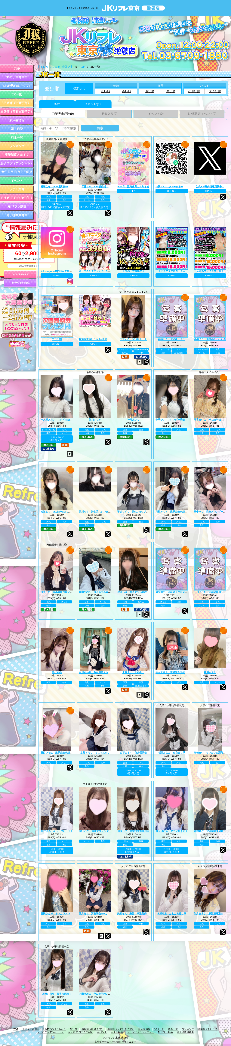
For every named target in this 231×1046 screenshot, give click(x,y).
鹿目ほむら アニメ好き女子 (172, 831)
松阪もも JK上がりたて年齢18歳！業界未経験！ (68, 511)
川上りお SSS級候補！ (209, 592)
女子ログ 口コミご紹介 (17, 172)
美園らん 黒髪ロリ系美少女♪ (133, 913)
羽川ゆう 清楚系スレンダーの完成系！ (101, 511)
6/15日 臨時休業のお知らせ (133, 186)
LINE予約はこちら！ (17, 85)
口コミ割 (57, 339)
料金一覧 (17, 137)
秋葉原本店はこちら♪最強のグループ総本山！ (104, 339)
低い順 (105, 91)
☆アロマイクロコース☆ (171, 271)
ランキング (16, 146)
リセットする (93, 104)
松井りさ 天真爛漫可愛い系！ (58, 592)
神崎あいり (133, 419)
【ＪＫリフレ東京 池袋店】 (55, 66)
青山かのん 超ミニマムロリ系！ (97, 592)
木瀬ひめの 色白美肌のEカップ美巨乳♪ (101, 993)
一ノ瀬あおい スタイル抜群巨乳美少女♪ (63, 419)
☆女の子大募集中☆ (133, 271)
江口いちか (95, 419)
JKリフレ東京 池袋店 (21, 283)
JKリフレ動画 (17, 206)
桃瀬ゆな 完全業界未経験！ (210, 831)
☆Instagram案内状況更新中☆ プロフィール (65, 271)
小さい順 (194, 91)
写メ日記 (17, 129)
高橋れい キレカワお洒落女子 (211, 752)
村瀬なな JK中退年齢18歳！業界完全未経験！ (67, 186)
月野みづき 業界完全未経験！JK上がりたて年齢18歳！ (186, 511)
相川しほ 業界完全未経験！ (133, 592)
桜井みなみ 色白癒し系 (171, 752)
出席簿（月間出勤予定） (16, 111)
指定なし (79, 88)
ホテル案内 (16, 189)
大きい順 (215, 91)
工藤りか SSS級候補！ (95, 186)
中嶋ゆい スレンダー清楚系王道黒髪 (176, 419)
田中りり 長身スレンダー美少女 (212, 511)
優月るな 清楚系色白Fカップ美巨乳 (99, 913)
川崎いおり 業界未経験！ (56, 993)
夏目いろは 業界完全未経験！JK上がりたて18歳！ (69, 752)
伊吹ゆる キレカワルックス (57, 831)
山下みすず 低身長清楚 (133, 752)
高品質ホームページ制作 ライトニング (115, 1041)
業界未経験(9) (63, 113)
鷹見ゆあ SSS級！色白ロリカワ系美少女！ (180, 592)
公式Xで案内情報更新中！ (210, 186)
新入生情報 (16, 120)
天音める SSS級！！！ (133, 339)
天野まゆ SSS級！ (133, 672)
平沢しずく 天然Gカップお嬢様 (135, 511)
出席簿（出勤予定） (16, 103)
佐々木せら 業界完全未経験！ (173, 672)
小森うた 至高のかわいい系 (210, 339)
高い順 (126, 91)
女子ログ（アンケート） (16, 163)
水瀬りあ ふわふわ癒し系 (171, 913)
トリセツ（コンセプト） (16, 198)
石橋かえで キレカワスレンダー (59, 913)
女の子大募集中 (16, 77)
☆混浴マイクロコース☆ (210, 271)
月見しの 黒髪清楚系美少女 (133, 831)
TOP (17, 68)
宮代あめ (57, 672)
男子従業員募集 (16, 215)
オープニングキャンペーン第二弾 (97, 271)
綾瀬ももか (210, 672)
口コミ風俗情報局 (20, 274)
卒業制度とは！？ (17, 154)
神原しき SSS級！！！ (171, 339)
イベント (17, 180)
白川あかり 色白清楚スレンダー (97, 672)
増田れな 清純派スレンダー (95, 831)
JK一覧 (17, 94)
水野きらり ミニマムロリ (95, 752)
